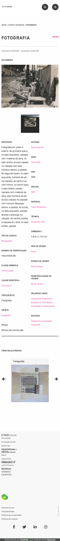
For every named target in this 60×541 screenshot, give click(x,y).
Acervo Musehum (16, 25)
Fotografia (5, 315)
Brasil (33, 251)
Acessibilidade (7, 511)
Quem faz (5, 445)
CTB (43, 302)
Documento (6, 285)
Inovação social (8, 442)
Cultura (4, 434)
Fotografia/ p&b (38, 222)
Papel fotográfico (38, 207)
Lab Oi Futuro (7, 465)
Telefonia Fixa (49, 306)
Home (3, 25)
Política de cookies (9, 519)
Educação (5, 438)
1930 (33, 192)
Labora (4, 451)
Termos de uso (7, 507)
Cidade (34, 321)
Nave (3, 455)
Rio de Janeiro (37, 266)
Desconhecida (37, 147)
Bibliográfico (6, 241)
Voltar (55, 37)
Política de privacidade (11, 515)
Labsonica (6, 459)
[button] (3, 379)
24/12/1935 (35, 162)
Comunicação (7, 270)
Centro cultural (8, 461)
